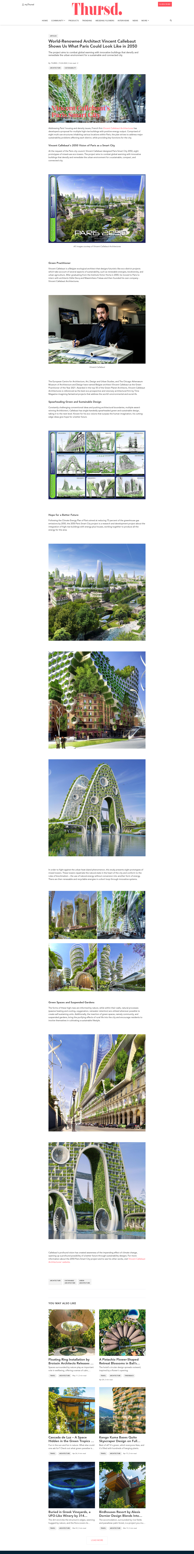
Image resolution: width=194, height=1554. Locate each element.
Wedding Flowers (104, 21)
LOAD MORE (97, 1540)
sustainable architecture (70, 1282)
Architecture (55, 68)
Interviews (123, 21)
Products (74, 21)
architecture (55, 1280)
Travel (52, 1375)
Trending (87, 21)
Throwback (129, 1375)
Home (45, 21)
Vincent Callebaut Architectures (118, 128)
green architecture (84, 1282)
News (135, 21)
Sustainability (70, 68)
